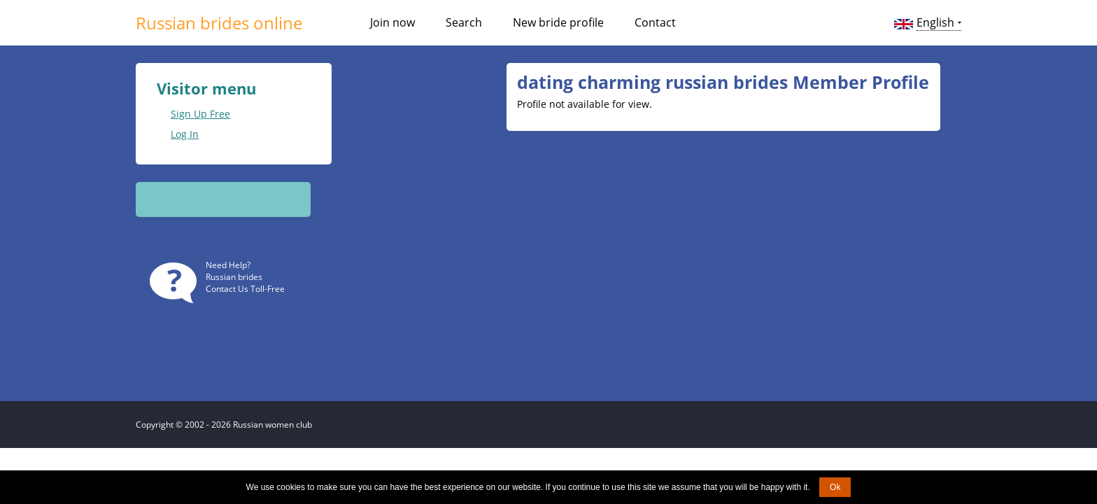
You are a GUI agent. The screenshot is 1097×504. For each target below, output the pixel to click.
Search (464, 22)
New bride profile (558, 22)
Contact (655, 22)
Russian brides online (219, 22)
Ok (835, 487)
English (935, 22)
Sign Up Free (200, 113)
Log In (185, 134)
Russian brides (234, 277)
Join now (392, 22)
